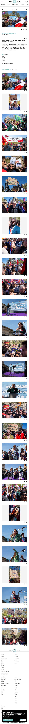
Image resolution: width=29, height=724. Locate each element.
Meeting (3, 57)
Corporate (16, 656)
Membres (3, 5)
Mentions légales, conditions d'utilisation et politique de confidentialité (14, 722)
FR (24, 38)
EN (26, 38)
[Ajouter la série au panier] (16, 69)
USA (15, 690)
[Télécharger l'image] (21, 29)
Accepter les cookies (8, 719)
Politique (3, 60)
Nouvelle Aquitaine (4, 683)
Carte (8, 5)
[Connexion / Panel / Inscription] (27, 2)
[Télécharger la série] (15, 69)
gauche (3, 59)
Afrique (16, 677)
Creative (2, 667)
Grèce (16, 702)
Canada (16, 687)
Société (2, 656)
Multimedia (17, 658)
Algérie (16, 698)
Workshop (17, 661)
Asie (15, 681)
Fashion (2, 669)
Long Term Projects (5, 671)
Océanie (16, 685)
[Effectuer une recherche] (25, 2)
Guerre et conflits (4, 673)
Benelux (16, 692)
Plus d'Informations (6, 716)
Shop (15, 663)
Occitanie (3, 681)
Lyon (2, 694)
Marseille (3, 690)
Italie (15, 700)
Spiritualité (3, 665)
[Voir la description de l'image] (24, 29)
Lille (2, 687)
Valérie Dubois (5, 34)
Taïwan (16, 694)
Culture (2, 663)
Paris (2, 692)
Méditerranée (17, 683)
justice (3, 56)
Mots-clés (6, 54)
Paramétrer (22, 719)
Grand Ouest (3, 679)
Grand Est (3, 677)
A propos (22, 5)
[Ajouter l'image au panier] (23, 29)
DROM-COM (3, 685)
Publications (15, 5)
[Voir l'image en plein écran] (26, 29)
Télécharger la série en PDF (8, 63)
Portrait (16, 654)
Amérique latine (18, 679)
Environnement (4, 658)
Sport (2, 661)
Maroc (16, 696)
